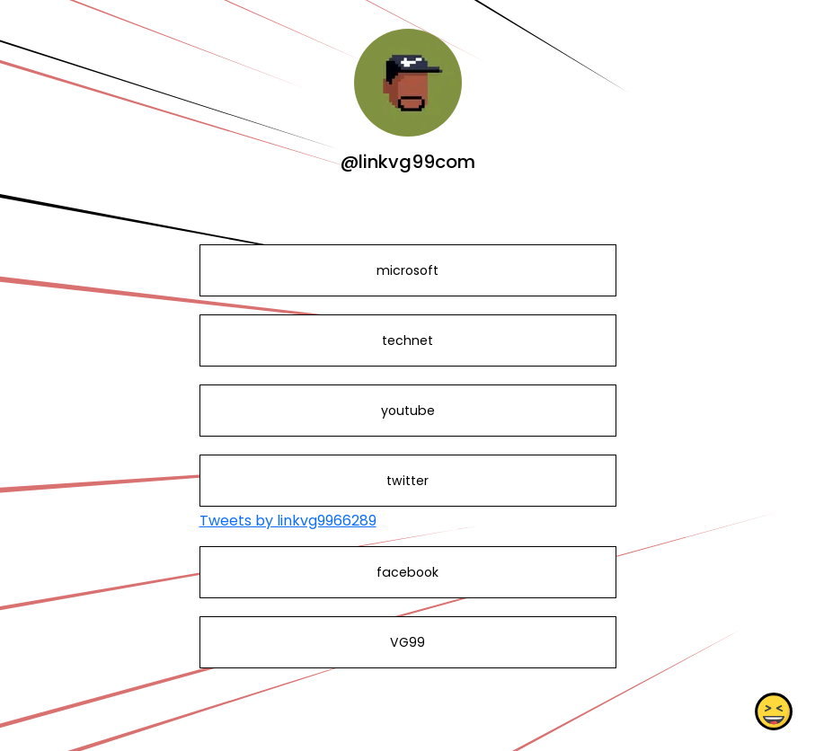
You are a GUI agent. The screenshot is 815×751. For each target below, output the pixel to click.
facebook (407, 572)
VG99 (407, 642)
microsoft (407, 270)
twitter (407, 481)
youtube (407, 411)
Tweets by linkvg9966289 (287, 520)
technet (407, 340)
